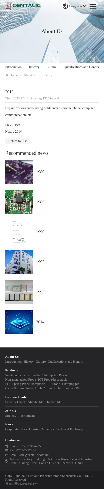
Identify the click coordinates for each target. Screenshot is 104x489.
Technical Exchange (69, 429)
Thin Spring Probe (54, 375)
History (34, 67)
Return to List (17, 141)
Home (14, 75)
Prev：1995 (13, 125)
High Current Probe (48, 388)
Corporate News (16, 429)
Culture (52, 67)
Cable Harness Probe (19, 388)
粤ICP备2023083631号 (21, 483)
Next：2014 (13, 131)
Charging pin (71, 384)
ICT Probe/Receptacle (52, 379)
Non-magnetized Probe (20, 379)
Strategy (10, 415)
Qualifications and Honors (81, 67)
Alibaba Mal (36, 402)
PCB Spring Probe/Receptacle (25, 384)
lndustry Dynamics (41, 429)
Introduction (13, 67)
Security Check (15, 402)
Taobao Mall (54, 402)
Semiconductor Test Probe (22, 375)
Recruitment (26, 415)
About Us (30, 75)
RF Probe (53, 384)
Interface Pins (72, 388)
